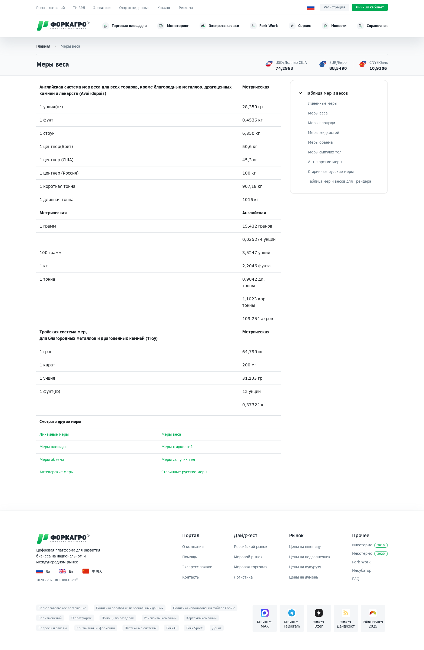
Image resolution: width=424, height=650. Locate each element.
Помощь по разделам (118, 618)
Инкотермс (370, 545)
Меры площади (53, 446)
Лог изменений (50, 618)
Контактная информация (96, 628)
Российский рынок (250, 546)
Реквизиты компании (160, 618)
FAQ (355, 578)
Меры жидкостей (177, 446)
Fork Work (361, 562)
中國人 (92, 571)
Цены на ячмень (303, 577)
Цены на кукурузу (305, 566)
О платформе (81, 618)
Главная (43, 46)
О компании (193, 546)
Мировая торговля (250, 566)
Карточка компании (201, 618)
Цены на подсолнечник (309, 556)
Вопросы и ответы (52, 628)
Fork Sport (194, 628)
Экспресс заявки (197, 566)
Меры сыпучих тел (178, 459)
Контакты (191, 577)
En (66, 571)
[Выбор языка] (310, 7)
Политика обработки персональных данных (129, 608)
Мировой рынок (248, 556)
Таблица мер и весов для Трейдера (339, 181)
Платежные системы (141, 628)
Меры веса (171, 434)
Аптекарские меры (56, 472)
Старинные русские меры (184, 472)
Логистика (243, 577)
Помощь (189, 556)
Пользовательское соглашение (62, 608)
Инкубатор (361, 570)
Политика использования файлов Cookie (204, 608)
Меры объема (51, 459)
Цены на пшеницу (305, 546)
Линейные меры (54, 434)
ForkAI (171, 628)
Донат (216, 628)
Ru (43, 571)
